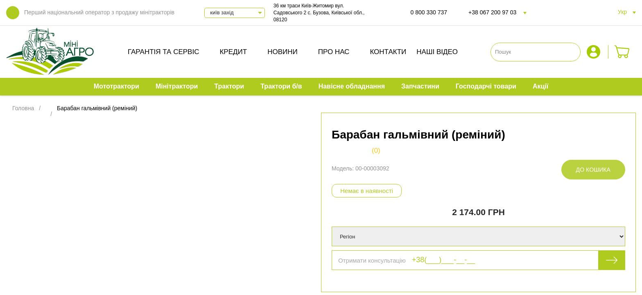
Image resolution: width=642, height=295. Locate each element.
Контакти (388, 52)
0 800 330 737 (429, 12)
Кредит (233, 52)
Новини (282, 52)
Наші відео (437, 52)
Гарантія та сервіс (163, 52)
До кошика (593, 169)
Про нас (334, 52)
